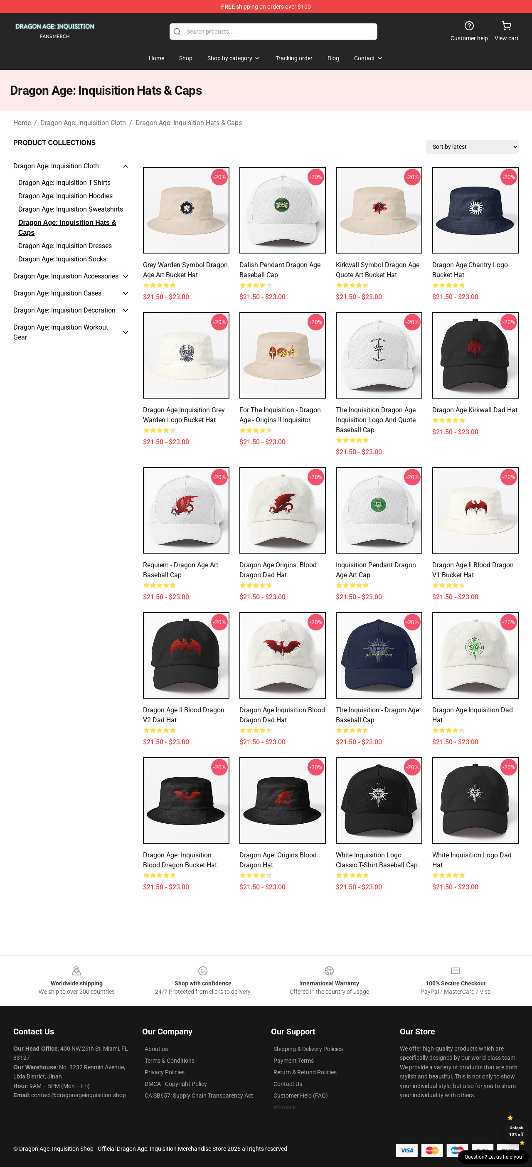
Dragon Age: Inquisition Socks (62, 259)
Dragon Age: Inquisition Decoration (64, 310)
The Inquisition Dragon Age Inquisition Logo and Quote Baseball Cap (376, 420)
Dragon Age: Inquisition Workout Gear (60, 332)
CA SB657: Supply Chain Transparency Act (199, 1095)
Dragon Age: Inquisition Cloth (83, 123)
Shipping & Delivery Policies (308, 1049)
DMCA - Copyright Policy (176, 1084)
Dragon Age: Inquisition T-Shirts (64, 183)
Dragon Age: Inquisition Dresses (65, 246)
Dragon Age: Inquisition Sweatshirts (70, 209)
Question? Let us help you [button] (493, 1157)
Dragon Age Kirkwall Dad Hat (474, 410)
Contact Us (287, 1084)
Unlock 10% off (516, 1131)
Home (22, 123)
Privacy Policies (165, 1072)
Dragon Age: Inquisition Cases (57, 293)
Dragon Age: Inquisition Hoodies (65, 196)
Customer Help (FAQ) (300, 1095)
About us (156, 1049)
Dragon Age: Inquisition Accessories (65, 276)
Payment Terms (293, 1060)
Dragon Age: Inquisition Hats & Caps (188, 123)
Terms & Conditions (170, 1060)
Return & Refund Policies (305, 1072)
